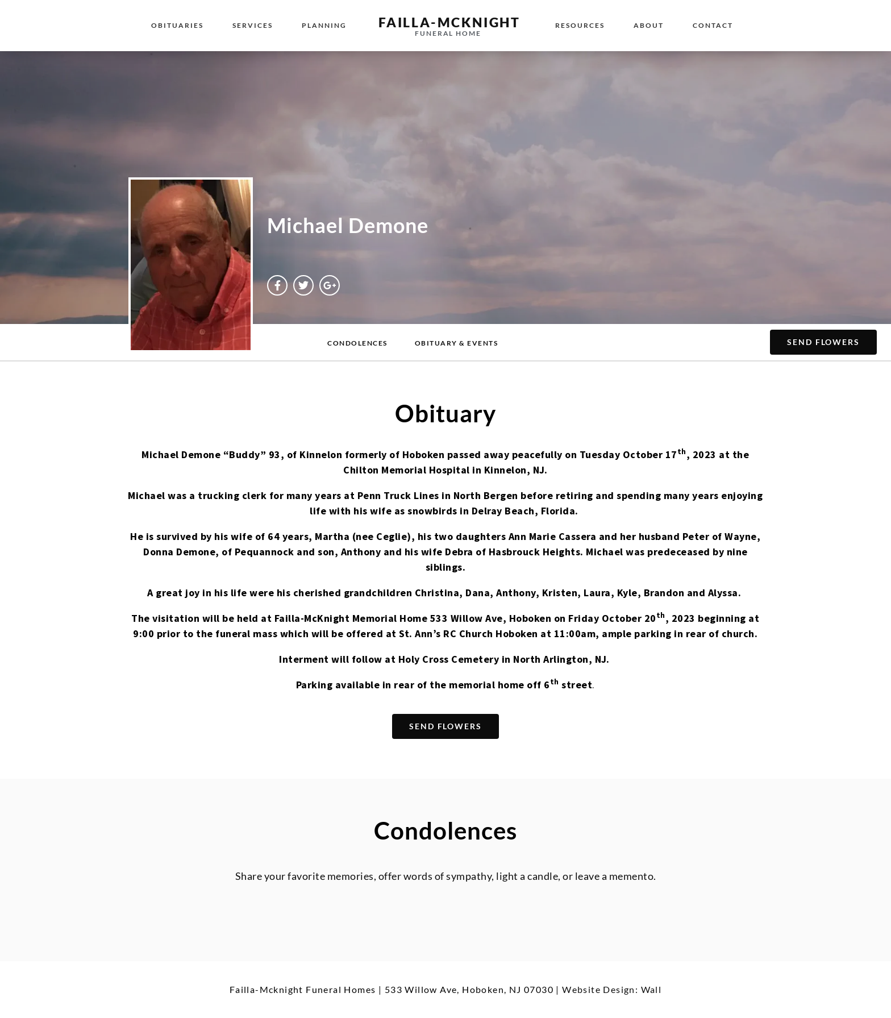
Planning (324, 25)
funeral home (448, 33)
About (649, 25)
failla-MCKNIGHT (449, 22)
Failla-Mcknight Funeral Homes (303, 989)
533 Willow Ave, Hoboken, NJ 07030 (469, 989)
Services (252, 25)
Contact (713, 25)
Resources (580, 25)
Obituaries (177, 25)
